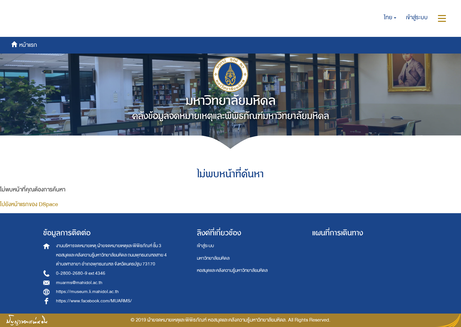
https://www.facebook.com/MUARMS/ (94, 301)
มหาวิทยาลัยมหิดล (213, 258)
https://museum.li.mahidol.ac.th (87, 292)
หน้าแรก (31, 8)
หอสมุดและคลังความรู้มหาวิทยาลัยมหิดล (232, 270)
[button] (390, 17)
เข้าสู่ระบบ (205, 246)
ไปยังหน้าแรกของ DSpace (29, 204)
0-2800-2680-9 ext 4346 (80, 273)
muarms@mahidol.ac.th (79, 283)
